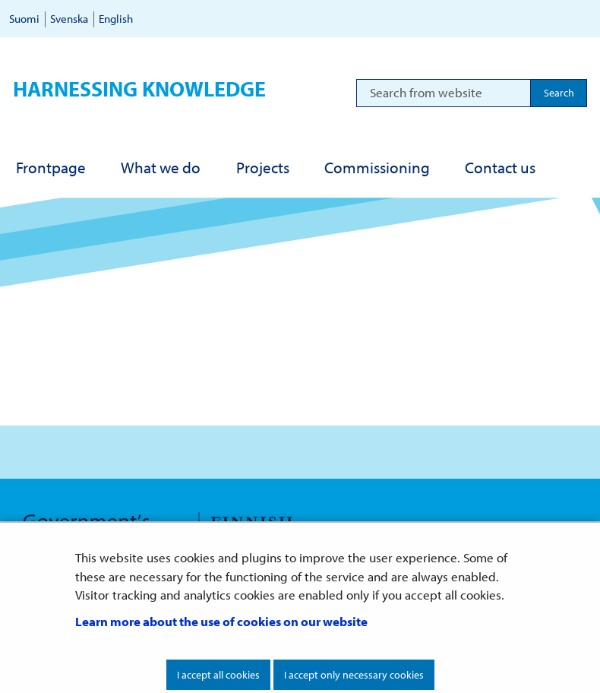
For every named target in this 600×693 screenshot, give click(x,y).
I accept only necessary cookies (354, 675)
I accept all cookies (218, 675)
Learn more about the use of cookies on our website (221, 621)
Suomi (24, 18)
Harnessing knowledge (139, 88)
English (116, 18)
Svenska (69, 18)
